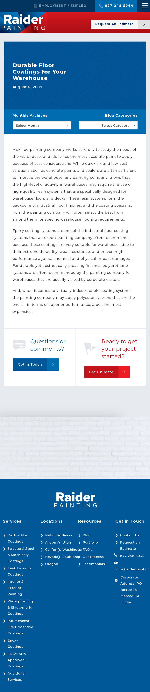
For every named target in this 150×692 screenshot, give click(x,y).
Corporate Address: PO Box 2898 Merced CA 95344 (131, 590)
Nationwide (55, 535)
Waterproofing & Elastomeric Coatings (20, 607)
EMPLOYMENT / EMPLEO (63, 5)
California (53, 550)
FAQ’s (88, 550)
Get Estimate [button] (101, 372)
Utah (66, 542)
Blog (87, 535)
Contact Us (129, 535)
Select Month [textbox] (27, 125)
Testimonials (94, 564)
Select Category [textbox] (115, 125)
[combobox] (42, 125)
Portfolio (90, 542)
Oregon (51, 564)
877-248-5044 (119, 5)
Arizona (51, 542)
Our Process (93, 557)
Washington (72, 550)
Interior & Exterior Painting (16, 588)
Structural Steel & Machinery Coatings (21, 555)
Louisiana (70, 557)
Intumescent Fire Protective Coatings (20, 627)
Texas (67, 535)
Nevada (51, 557)
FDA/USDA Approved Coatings (17, 660)
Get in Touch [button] (30, 364)
